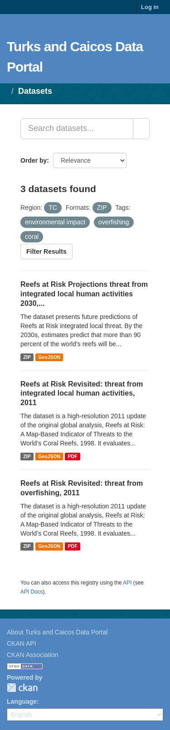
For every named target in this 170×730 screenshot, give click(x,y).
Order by (33, 160)
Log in (150, 7)
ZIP (26, 357)
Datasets (35, 91)
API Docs (31, 592)
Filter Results (46, 251)
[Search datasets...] (76, 128)
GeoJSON (49, 357)
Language (22, 701)
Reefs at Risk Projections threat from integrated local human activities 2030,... (84, 293)
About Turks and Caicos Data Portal (57, 632)
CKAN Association (32, 654)
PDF (73, 456)
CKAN (22, 687)
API (127, 583)
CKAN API (21, 643)
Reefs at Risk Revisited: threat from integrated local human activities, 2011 (81, 393)
